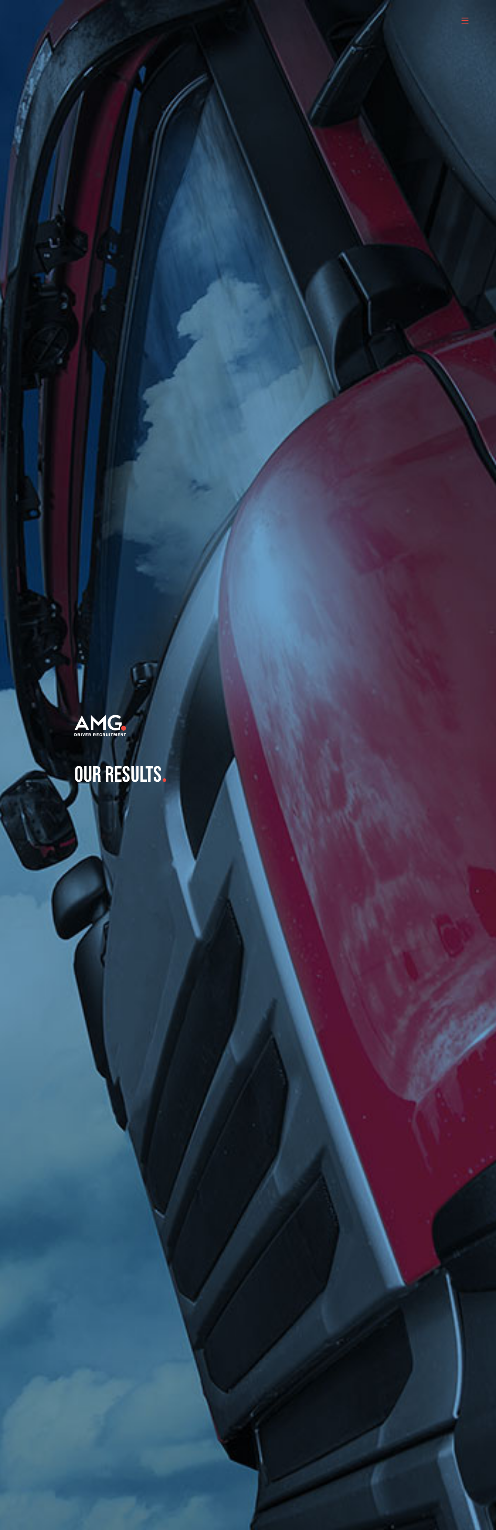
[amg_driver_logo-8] (100, 717)
